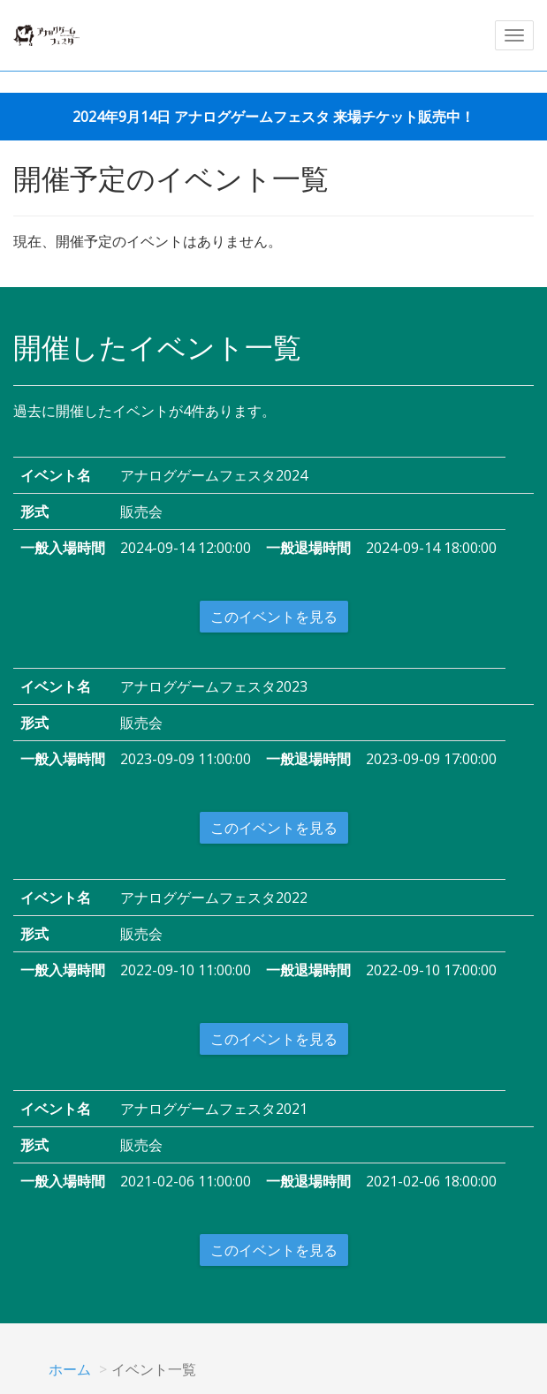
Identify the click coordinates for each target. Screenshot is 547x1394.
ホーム (70, 1369)
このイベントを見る (274, 616)
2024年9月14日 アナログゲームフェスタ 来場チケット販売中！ (273, 116)
